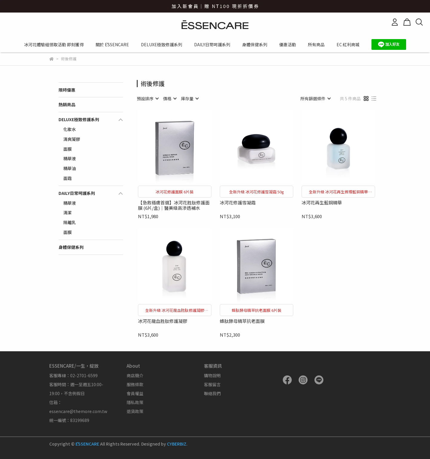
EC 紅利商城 (348, 44)
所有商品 (316, 44)
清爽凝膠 (71, 139)
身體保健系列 (254, 44)
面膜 (67, 149)
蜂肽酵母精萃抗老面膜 (242, 321)
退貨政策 (135, 411)
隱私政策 (135, 402)
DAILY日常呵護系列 (212, 44)
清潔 (67, 212)
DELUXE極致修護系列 (161, 44)
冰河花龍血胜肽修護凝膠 (162, 321)
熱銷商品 (67, 104)
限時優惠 (67, 90)
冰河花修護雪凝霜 (238, 203)
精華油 (69, 168)
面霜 (67, 178)
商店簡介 (135, 375)
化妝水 (69, 129)
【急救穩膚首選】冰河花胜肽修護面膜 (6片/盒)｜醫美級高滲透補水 (174, 205)
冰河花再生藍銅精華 (322, 203)
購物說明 (212, 375)
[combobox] (147, 98)
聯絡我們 (212, 393)
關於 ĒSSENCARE (112, 44)
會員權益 (135, 393)
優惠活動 (287, 44)
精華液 (69, 158)
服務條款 (135, 384)
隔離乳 (69, 222)
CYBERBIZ (176, 444)
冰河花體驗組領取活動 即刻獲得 (54, 44)
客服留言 (212, 384)
